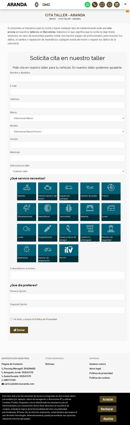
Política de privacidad (101, 373)
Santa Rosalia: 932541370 (17, 376)
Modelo (14, 125)
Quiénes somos (97, 364)
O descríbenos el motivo (22, 268)
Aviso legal (95, 368)
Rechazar (107, 409)
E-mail (13, 86)
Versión (14, 139)
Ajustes (108, 418)
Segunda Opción (18, 304)
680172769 (9, 380)
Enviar (19, 330)
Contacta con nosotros (15, 358)
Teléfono (14, 99)
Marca (13, 112)
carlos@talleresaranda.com (19, 384)
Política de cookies (99, 378)
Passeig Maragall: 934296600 (19, 368)
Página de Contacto (12, 364)
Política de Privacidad (46, 319)
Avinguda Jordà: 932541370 (18, 372)
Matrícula (15, 152)
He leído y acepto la (35, 319)
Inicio (52, 19)
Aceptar (108, 399)
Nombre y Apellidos (20, 72)
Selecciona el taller (20, 165)
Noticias (49, 364)
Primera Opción (18, 291)
